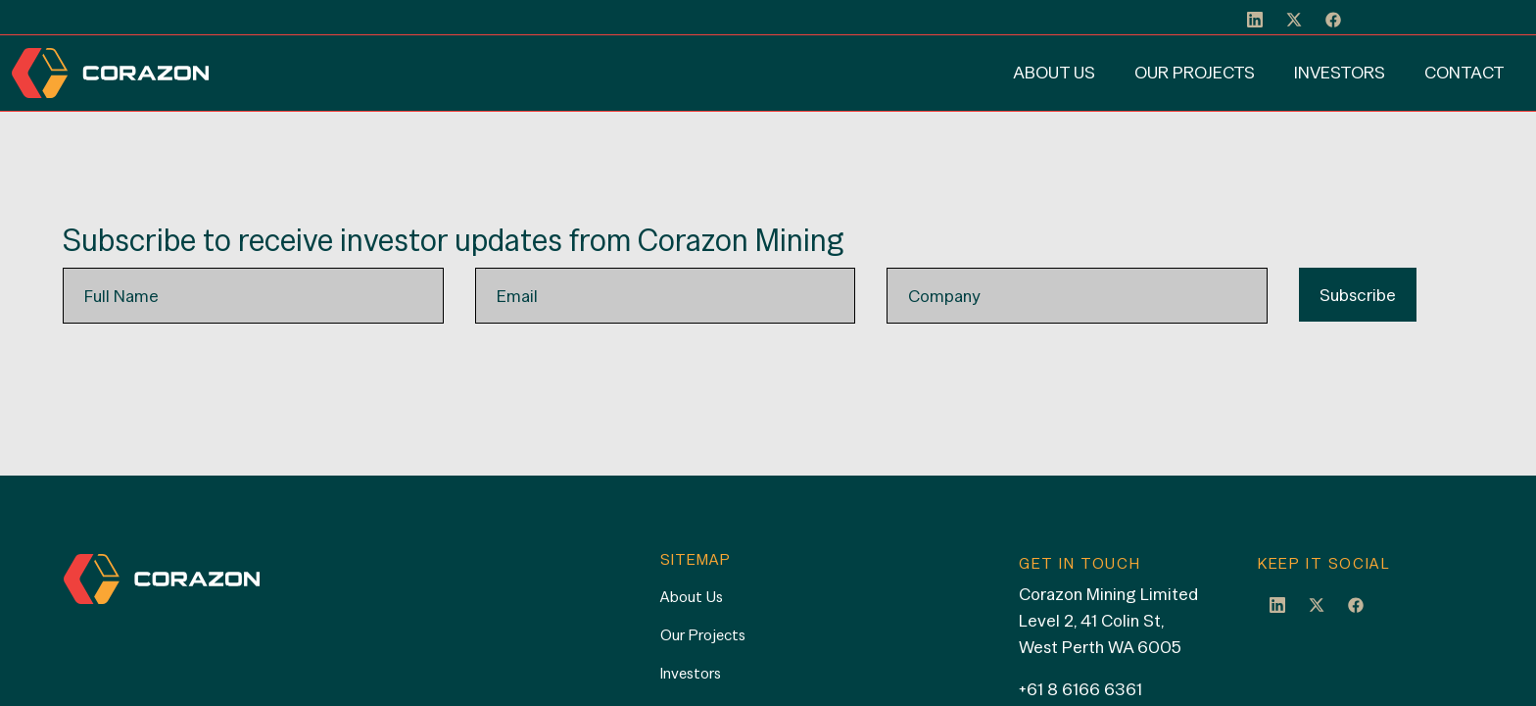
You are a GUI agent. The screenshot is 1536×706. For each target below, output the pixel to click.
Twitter (1316, 604)
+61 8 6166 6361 (1080, 689)
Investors (1339, 72)
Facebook (1356, 604)
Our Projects (1194, 72)
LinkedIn (1277, 604)
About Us (1054, 72)
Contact (1464, 72)
